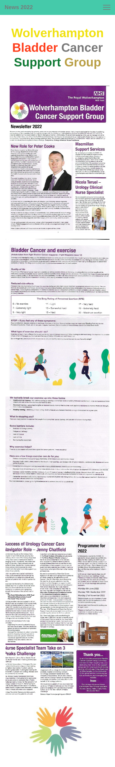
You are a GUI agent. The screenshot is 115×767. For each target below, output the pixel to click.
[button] (106, 7)
